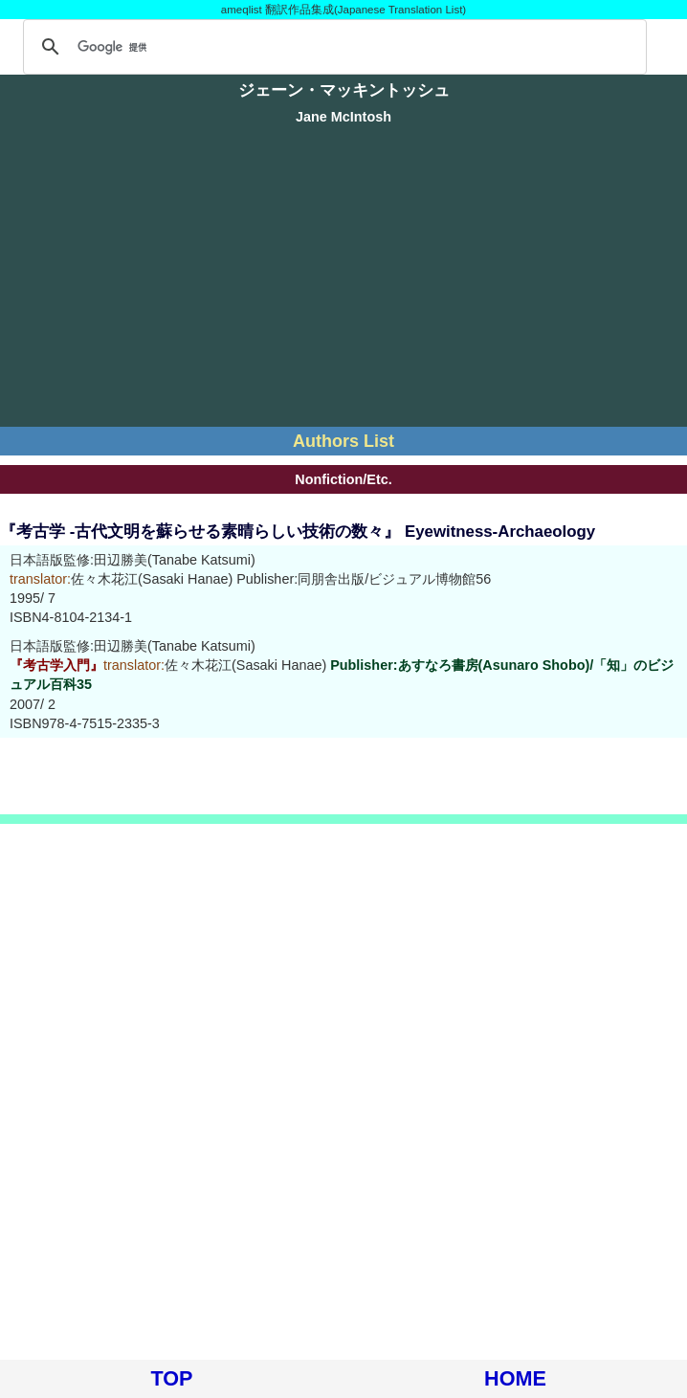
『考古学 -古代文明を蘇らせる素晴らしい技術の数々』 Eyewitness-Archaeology (297, 531)
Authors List (343, 441)
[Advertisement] (343, 278)
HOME (515, 1378)
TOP (172, 1378)
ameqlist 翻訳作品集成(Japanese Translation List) (343, 9)
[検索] (332, 46)
